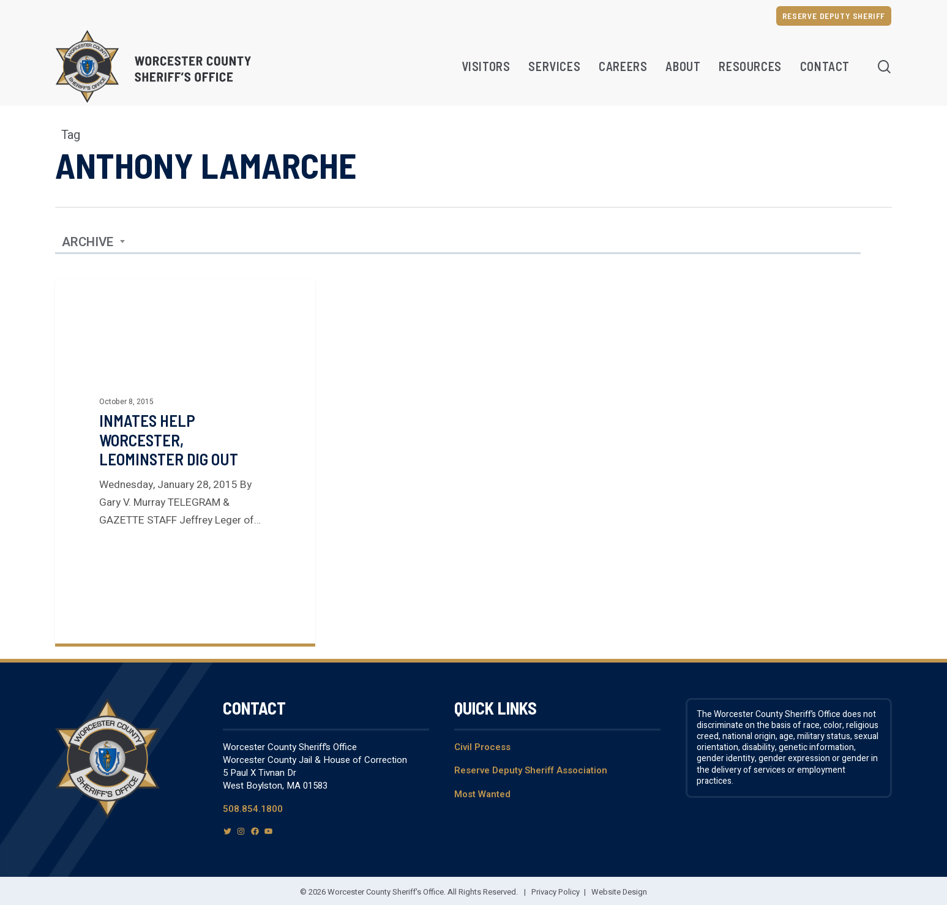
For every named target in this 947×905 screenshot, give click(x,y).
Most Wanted (482, 794)
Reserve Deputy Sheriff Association (530, 770)
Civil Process (482, 747)
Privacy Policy (555, 892)
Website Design (619, 892)
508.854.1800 (253, 809)
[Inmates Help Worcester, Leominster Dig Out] (185, 461)
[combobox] (93, 242)
